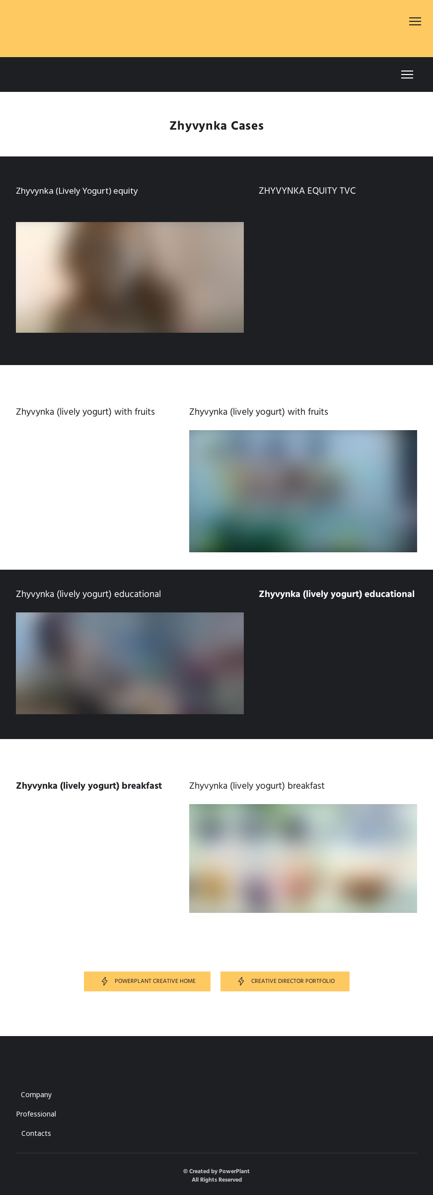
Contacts (36, 1133)
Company (36, 1094)
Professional (36, 1114)
